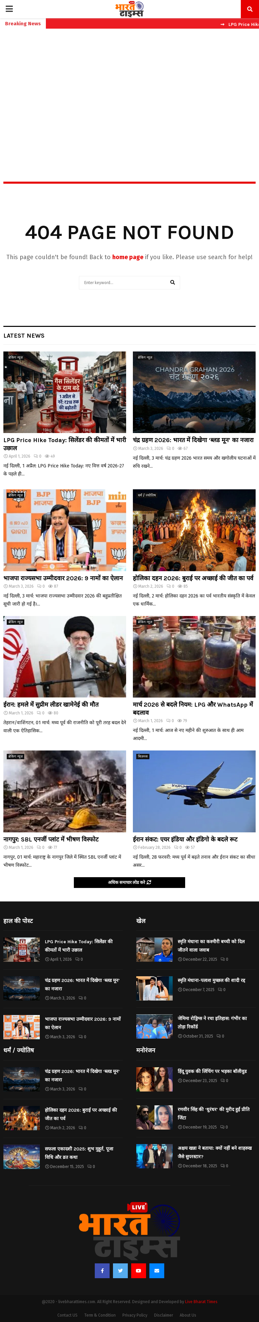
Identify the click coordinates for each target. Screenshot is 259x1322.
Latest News (24, 335)
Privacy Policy (134, 1315)
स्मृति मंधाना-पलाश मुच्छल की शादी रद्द (211, 980)
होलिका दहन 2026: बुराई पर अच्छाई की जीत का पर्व (193, 578)
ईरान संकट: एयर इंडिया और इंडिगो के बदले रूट (185, 839)
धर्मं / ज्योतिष (147, 495)
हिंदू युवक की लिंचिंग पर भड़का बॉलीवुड (212, 1071)
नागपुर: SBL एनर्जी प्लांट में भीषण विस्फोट (50, 839)
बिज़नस (143, 757)
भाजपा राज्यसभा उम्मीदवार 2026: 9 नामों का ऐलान (63, 578)
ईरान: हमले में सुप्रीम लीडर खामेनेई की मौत (50, 704)
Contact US (67, 1315)
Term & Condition (100, 1315)
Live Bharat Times (201, 1301)
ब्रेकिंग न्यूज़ (15, 358)
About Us (188, 1315)
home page (127, 257)
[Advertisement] (129, 90)
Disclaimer (163, 1315)
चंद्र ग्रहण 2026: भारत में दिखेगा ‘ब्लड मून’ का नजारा (193, 440)
